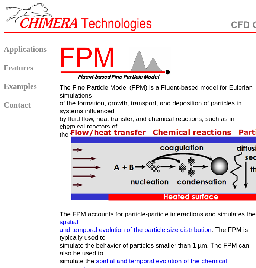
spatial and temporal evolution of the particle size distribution (135, 225)
